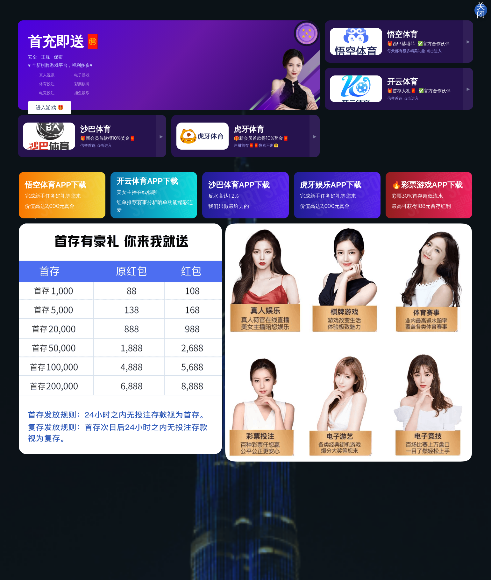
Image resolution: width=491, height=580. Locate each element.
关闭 (481, 10)
